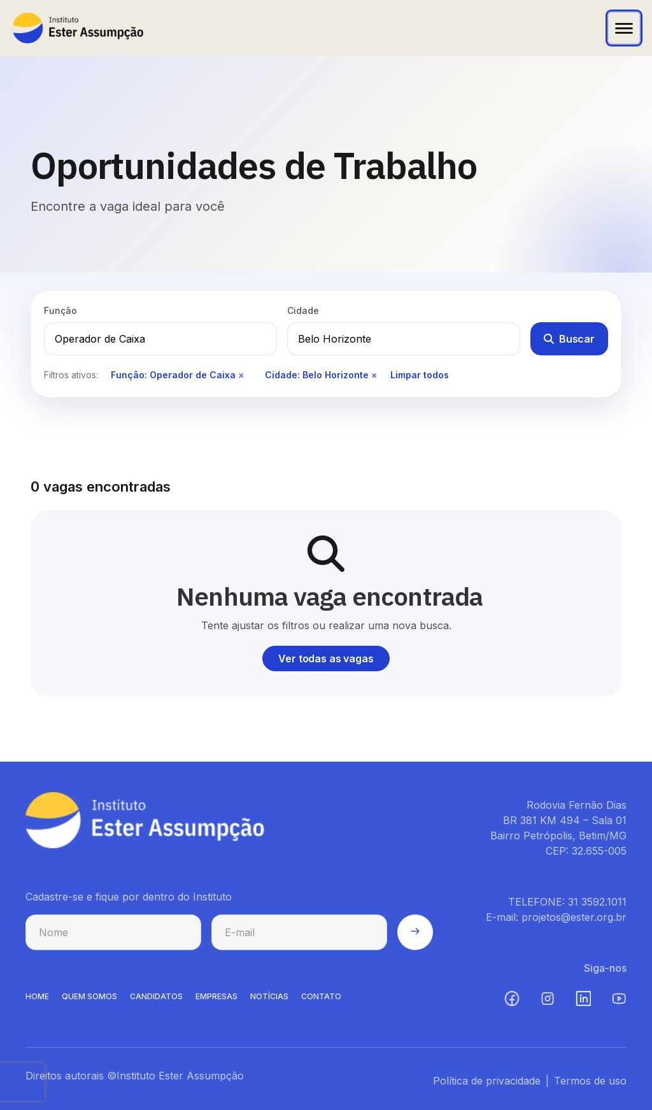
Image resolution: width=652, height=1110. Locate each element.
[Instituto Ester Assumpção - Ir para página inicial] (78, 28)
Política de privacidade (487, 1085)
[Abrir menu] (624, 28)
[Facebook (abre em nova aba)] (512, 1003)
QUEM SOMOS (89, 1001)
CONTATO (321, 1001)
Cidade (303, 310)
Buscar (569, 338)
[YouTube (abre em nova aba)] (619, 1003)
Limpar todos (419, 374)
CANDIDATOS (156, 1001)
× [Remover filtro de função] (241, 374)
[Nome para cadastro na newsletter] (113, 937)
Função (60, 310)
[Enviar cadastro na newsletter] (415, 937)
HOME (37, 1001)
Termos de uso (590, 1085)
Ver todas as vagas (325, 658)
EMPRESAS (216, 1001)
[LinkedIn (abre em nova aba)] (583, 1003)
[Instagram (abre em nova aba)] (547, 1003)
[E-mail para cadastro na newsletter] (299, 937)
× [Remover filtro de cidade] (374, 374)
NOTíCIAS (269, 1001)
